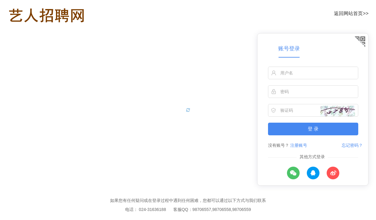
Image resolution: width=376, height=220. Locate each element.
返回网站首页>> (351, 13)
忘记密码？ (352, 145)
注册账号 (298, 145)
